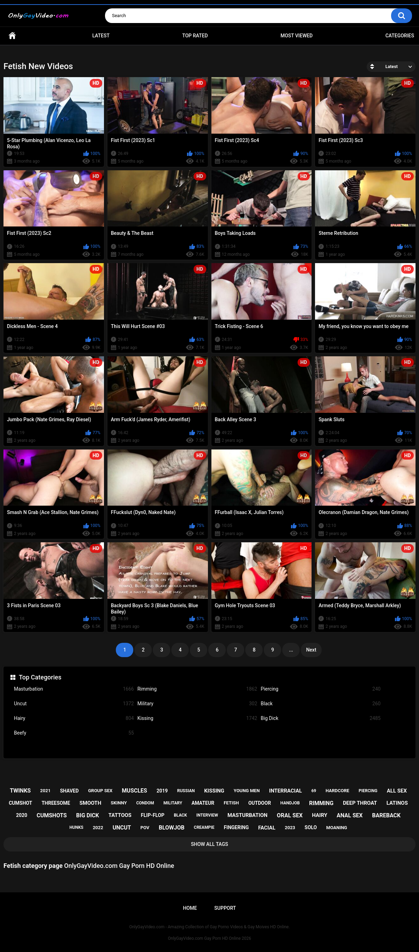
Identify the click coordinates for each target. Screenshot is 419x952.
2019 (162, 791)
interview (207, 815)
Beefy (74, 733)
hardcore (337, 790)
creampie (204, 827)
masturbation (247, 815)
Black (321, 704)
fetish (231, 802)
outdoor (259, 803)
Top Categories (40, 677)
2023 (290, 827)
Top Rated (195, 35)
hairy (319, 815)
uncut (122, 827)
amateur (203, 803)
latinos (397, 803)
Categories (400, 35)
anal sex (350, 815)
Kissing (197, 718)
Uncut (74, 704)
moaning (336, 827)
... (291, 650)
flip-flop (152, 815)
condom (145, 803)
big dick (87, 815)
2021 (45, 790)
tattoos (120, 815)
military (173, 803)
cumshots (52, 815)
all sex (397, 791)
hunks (76, 827)
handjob (290, 803)
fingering (236, 827)
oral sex (290, 815)
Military (197, 704)
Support (225, 908)
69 (313, 790)
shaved (69, 791)
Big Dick (321, 718)
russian (186, 790)
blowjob (172, 827)
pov (144, 827)
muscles (134, 790)
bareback (386, 815)
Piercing (321, 689)
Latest (101, 35)
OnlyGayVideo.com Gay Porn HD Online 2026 (209, 938)
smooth (90, 803)
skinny (119, 802)
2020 (21, 815)
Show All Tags (209, 844)
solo (311, 827)
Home (12, 36)
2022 (98, 827)
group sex (100, 790)
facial (266, 828)
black (180, 815)
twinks (20, 790)
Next (311, 650)
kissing (214, 791)
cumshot (20, 803)
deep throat (360, 803)
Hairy (74, 718)
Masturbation (74, 689)
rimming (321, 803)
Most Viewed (296, 35)
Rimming (197, 689)
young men (247, 790)
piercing (368, 790)
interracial (285, 791)
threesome (56, 803)
